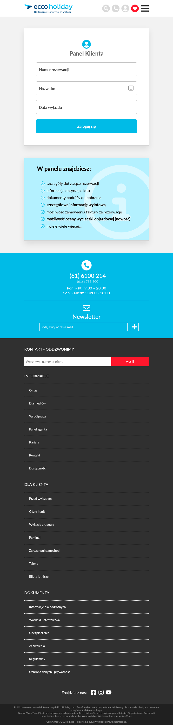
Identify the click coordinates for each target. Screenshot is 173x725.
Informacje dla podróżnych (47, 607)
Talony (33, 563)
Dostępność (37, 468)
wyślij (130, 361)
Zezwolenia (37, 646)
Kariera (34, 442)
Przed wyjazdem (40, 498)
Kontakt (34, 455)
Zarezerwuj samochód (44, 550)
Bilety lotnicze (39, 576)
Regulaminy (37, 659)
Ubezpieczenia (39, 633)
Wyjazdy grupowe (41, 524)
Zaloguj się (86, 126)
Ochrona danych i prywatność (49, 672)
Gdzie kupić (37, 511)
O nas (33, 390)
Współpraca (37, 416)
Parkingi (34, 537)
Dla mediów (37, 403)
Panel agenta (38, 429)
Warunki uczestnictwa (44, 620)
